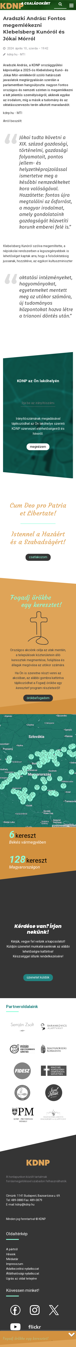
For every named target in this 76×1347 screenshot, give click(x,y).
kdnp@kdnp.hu (24, 1204)
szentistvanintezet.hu (53, 1086)
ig (28, 1306)
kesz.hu (22, 1086)
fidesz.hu (22, 1065)
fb (8, 1306)
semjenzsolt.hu (22, 1021)
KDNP (38, 1163)
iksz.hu (22, 1043)
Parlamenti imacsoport (53, 1111)
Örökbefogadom (38, 698)
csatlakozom (38, 557)
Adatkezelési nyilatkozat (22, 1269)
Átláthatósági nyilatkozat (22, 1273)
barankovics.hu (53, 1021)
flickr (30, 1323)
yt (8, 1323)
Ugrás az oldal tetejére (21, 1278)
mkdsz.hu (54, 1065)
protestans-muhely (22, 1111)
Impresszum (14, 1264)
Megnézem (38, 447)
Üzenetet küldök (38, 977)
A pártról (12, 1249)
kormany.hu (54, 1043)
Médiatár (12, 1259)
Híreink (10, 1254)
